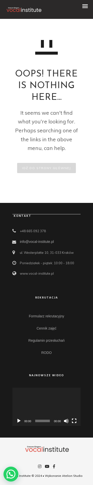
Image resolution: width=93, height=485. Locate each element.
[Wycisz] (66, 420)
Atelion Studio (72, 476)
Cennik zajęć (46, 328)
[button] (10, 474)
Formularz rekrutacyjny (46, 316)
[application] (46, 407)
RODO (46, 353)
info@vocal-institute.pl (37, 242)
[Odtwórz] (18, 420)
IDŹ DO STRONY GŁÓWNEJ (46, 168)
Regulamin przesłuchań (46, 340)
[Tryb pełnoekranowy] (74, 420)
